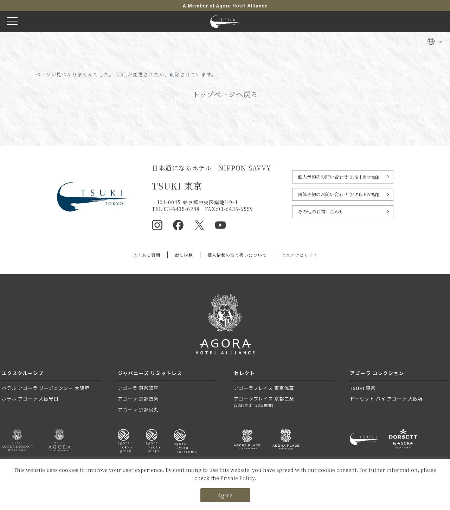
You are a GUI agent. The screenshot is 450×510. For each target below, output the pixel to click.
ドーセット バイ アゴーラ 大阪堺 (386, 398)
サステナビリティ (299, 255)
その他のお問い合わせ (320, 211)
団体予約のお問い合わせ (338, 194)
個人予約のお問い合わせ (338, 176)
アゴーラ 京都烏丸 (138, 409)
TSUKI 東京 (362, 388)
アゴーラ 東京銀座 (138, 388)
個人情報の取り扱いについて (237, 255)
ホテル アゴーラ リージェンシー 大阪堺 (45, 388)
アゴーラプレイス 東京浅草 (264, 388)
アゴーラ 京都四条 (138, 398)
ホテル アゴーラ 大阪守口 (30, 398)
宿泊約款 (184, 255)
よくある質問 (146, 255)
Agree (225, 495)
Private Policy (237, 477)
